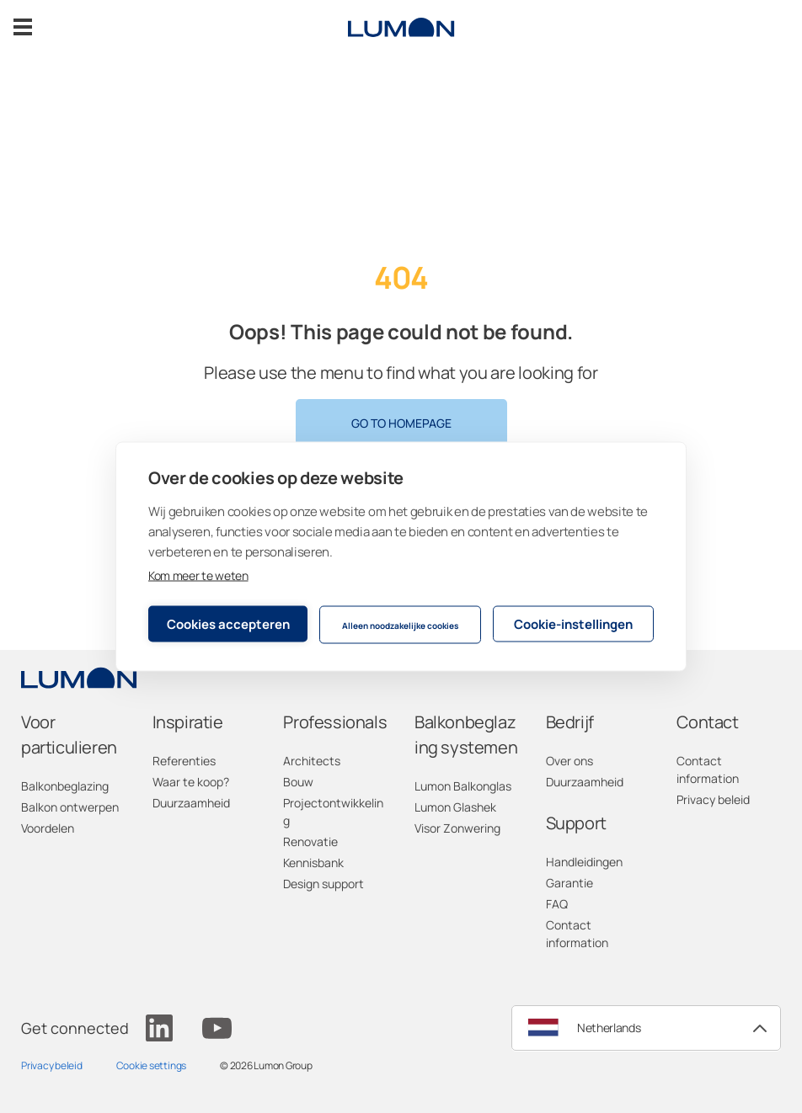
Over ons (569, 761)
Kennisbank (313, 863)
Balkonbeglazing (65, 786)
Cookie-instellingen (573, 623)
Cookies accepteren (228, 623)
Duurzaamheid (191, 803)
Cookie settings (151, 1065)
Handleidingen (584, 862)
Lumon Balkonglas (462, 786)
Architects (311, 761)
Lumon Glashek (455, 807)
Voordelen (47, 828)
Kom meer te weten (198, 575)
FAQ (557, 904)
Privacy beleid (713, 799)
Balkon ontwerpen (70, 807)
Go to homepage (401, 423)
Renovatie (310, 841)
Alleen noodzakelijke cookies (400, 625)
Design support (323, 884)
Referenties (184, 761)
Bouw (298, 782)
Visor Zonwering (457, 828)
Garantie (569, 883)
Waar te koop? (190, 782)
